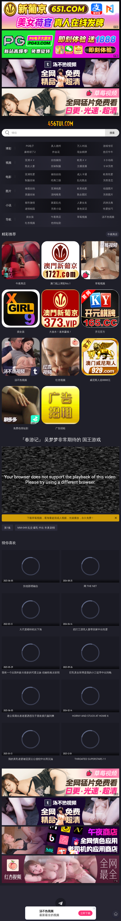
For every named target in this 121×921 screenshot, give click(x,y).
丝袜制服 (56, 166)
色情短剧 (56, 223)
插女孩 (30, 216)
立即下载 (85, 913)
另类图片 (108, 194)
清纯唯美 (56, 194)
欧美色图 (82, 188)
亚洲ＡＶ (30, 160)
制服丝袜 (30, 180)
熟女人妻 (30, 166)
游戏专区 (108, 145)
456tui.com (60, 123)
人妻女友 (82, 202)
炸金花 (56, 152)
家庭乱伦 (56, 202)
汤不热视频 (108, 216)
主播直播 (82, 166)
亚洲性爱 (30, 174)
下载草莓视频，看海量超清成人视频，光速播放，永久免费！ (72, 518)
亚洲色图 (56, 188)
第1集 (7, 527)
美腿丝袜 (30, 194)
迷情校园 (30, 208)
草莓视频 (82, 216)
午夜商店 (56, 216)
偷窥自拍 (30, 188)
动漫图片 (108, 188)
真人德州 (56, 145)
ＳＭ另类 (108, 166)
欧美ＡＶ (82, 160)
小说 (8, 205)
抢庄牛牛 (108, 152)
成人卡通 (82, 174)
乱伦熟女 (82, 180)
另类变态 (108, 180)
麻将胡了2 (30, 152)
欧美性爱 (108, 174)
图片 (8, 191)
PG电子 (30, 145)
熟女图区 (82, 194)
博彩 (8, 148)
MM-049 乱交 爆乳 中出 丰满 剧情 (36, 527)
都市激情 (30, 202)
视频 (8, 163)
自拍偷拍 (56, 160)
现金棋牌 (82, 152)
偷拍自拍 (56, 174)
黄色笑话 (82, 208)
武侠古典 (108, 202)
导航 (8, 219)
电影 (8, 177)
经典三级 (56, 180)
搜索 (112, 132)
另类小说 (56, 208)
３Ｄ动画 (108, 160)
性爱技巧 (108, 208)
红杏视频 (30, 223)
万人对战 (82, 145)
